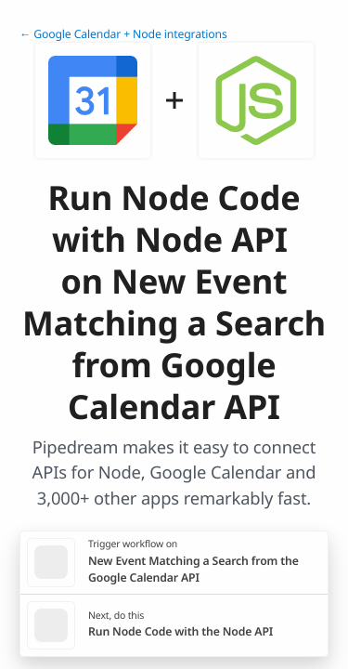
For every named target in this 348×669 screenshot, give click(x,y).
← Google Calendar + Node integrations (123, 34)
